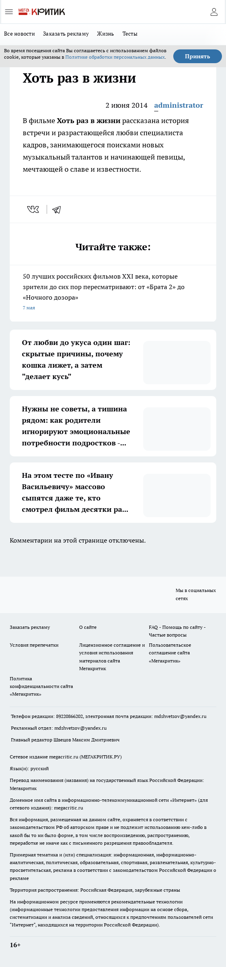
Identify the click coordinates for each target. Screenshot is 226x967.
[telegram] (59, 209)
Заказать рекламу (66, 33)
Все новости (19, 33)
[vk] (34, 209)
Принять (197, 56)
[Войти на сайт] (214, 12)
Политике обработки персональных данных (115, 57)
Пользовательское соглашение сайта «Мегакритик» (170, 652)
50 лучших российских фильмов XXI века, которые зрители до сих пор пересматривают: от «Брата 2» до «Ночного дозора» (113, 292)
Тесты (130, 33)
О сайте (88, 627)
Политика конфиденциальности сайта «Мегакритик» (41, 686)
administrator (178, 105)
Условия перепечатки (34, 645)
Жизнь (105, 33)
